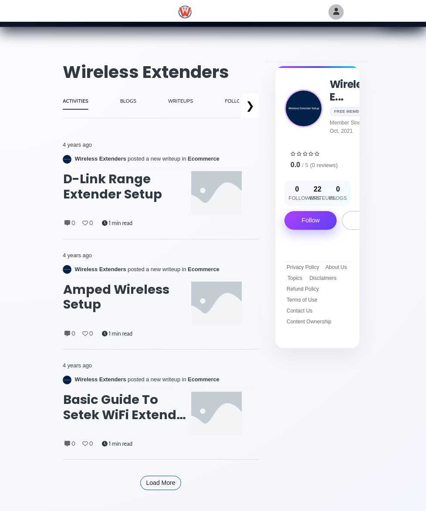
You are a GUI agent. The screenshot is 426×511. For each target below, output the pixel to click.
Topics (294, 278)
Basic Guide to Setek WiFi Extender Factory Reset (126, 407)
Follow (310, 220)
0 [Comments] (69, 223)
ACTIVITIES (75, 100)
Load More (161, 482)
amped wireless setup (116, 297)
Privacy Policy (303, 267)
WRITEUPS (180, 100)
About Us (336, 267)
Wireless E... (351, 90)
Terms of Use (302, 300)
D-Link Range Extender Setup (112, 186)
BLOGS (128, 100)
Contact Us (299, 311)
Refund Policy (303, 289)
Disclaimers (322, 278)
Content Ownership (309, 322)
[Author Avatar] (336, 12)
